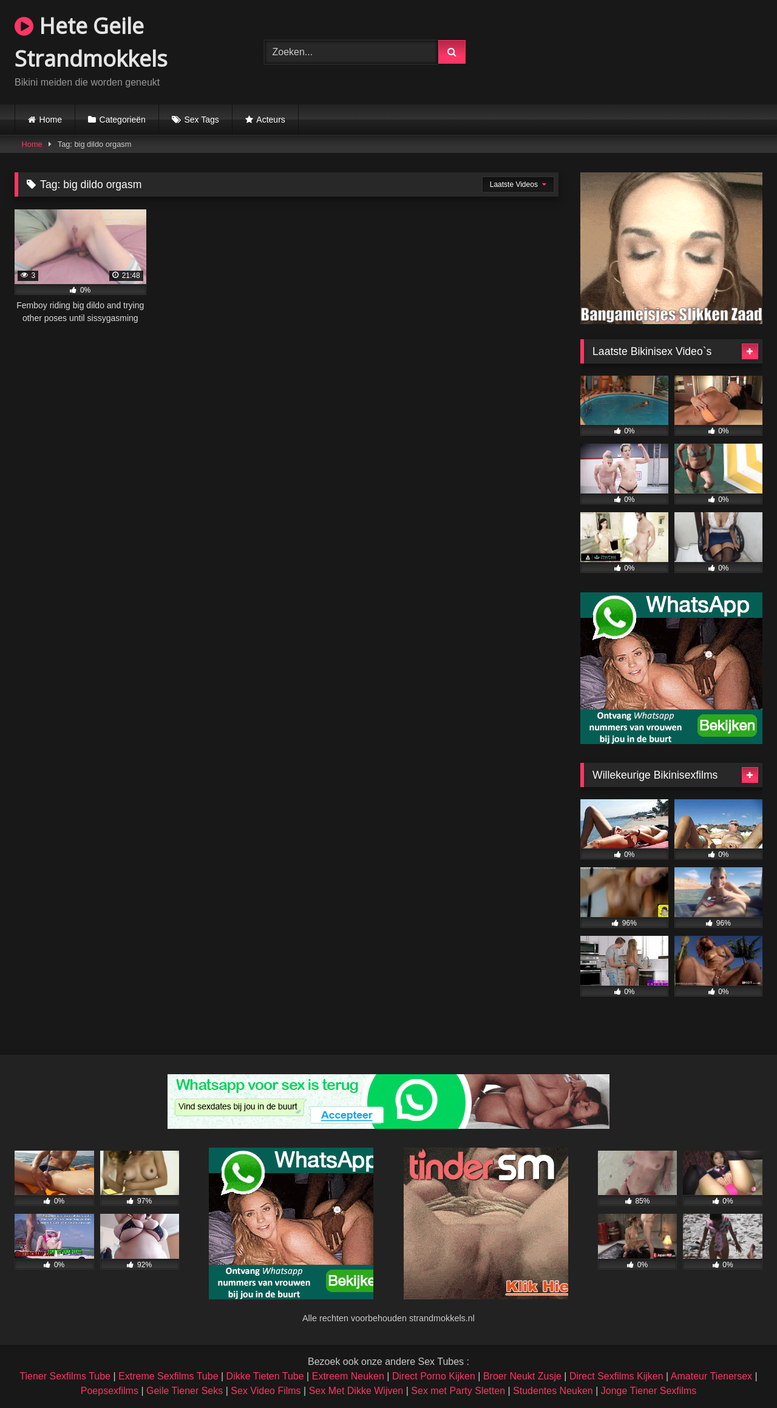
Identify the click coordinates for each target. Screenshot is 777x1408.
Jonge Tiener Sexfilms (648, 1391)
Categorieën (123, 119)
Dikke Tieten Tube (265, 1376)
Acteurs (270, 119)
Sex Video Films (265, 1391)
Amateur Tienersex (711, 1376)
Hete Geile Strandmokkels (91, 42)
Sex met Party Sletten (458, 1391)
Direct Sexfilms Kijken (616, 1376)
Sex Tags (201, 119)
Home (50, 119)
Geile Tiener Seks (184, 1391)
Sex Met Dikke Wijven (356, 1391)
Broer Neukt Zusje (522, 1376)
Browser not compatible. (637, 50)
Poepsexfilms (109, 1391)
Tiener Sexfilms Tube (64, 1376)
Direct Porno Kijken (433, 1376)
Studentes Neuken (553, 1391)
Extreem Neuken (348, 1376)
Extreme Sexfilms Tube (168, 1376)
